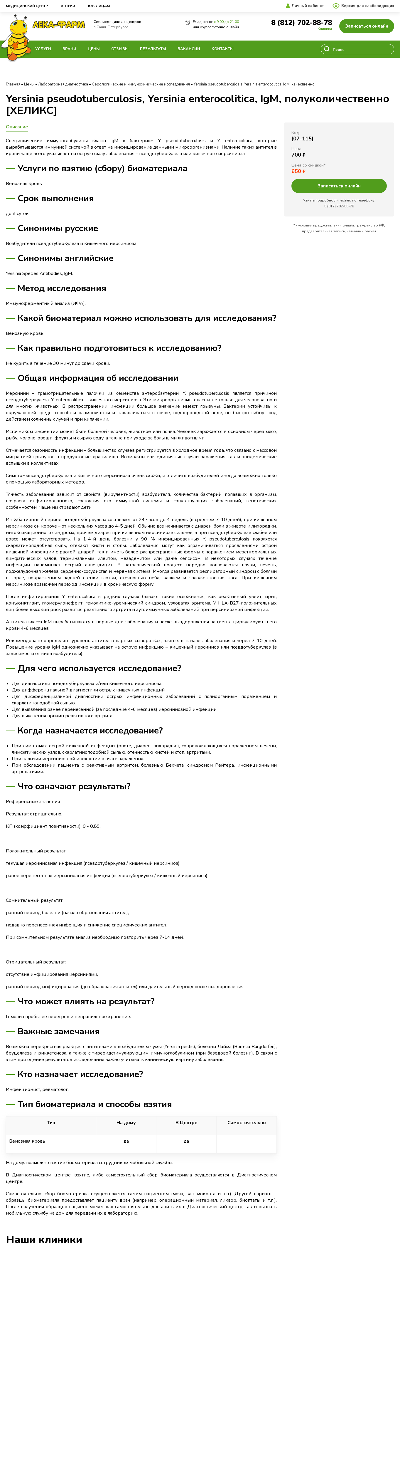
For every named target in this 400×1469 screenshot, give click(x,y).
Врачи (69, 49)
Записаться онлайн (366, 26)
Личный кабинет (308, 6)
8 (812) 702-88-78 (301, 22)
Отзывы (120, 49)
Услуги (43, 49)
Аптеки (68, 6)
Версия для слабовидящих (367, 6)
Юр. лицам (99, 6)
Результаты (153, 49)
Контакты (223, 49)
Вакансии (189, 49)
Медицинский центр (27, 6)
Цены (94, 49)
